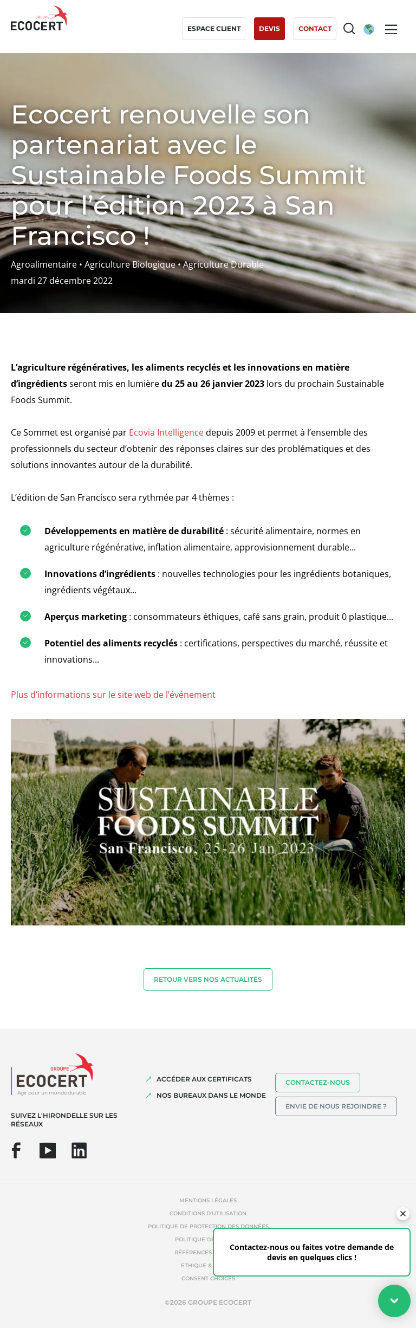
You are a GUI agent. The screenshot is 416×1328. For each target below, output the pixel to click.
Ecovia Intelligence (166, 432)
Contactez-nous (317, 1082)
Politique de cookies (208, 1239)
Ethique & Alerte (208, 1265)
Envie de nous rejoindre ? (336, 1106)
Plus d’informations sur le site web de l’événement (113, 695)
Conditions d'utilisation (208, 1213)
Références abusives (208, 1252)
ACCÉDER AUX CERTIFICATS (204, 1079)
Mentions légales (208, 1200)
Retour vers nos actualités (208, 979)
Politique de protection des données (208, 1226)
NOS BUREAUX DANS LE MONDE (211, 1095)
